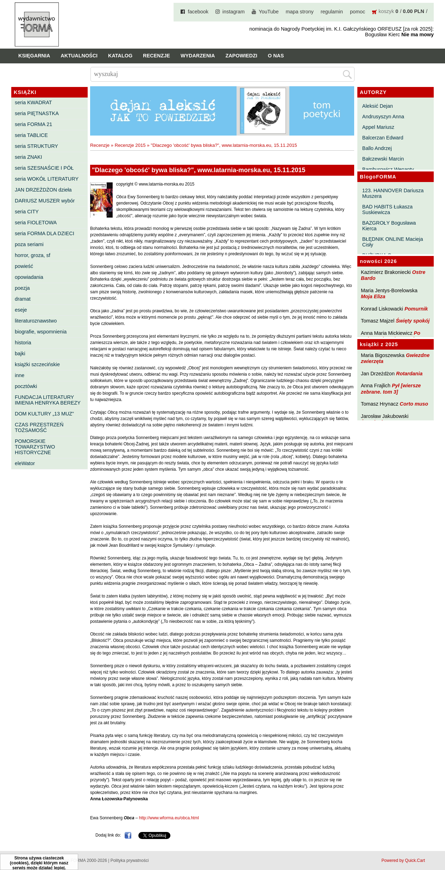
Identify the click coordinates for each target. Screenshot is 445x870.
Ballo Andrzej (377, 148)
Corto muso (414, 404)
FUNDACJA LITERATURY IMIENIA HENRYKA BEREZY (48, 400)
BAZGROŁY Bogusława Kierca (389, 225)
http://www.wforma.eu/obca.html (169, 817)
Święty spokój (413, 321)
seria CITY (27, 211)
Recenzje (156, 55)
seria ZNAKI (28, 157)
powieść (24, 266)
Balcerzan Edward (382, 137)
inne (19, 375)
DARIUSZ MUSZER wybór (45, 201)
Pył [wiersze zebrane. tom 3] (391, 388)
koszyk (386, 11)
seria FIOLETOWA (36, 222)
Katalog (120, 55)
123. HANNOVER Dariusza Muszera (393, 193)
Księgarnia (34, 55)
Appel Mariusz (378, 127)
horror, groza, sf (32, 255)
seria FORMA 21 (33, 124)
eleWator (25, 463)
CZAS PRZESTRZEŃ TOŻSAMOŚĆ (39, 427)
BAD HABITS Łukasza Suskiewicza (387, 209)
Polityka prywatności (130, 860)
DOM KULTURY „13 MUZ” (44, 414)
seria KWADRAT (33, 102)
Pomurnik (416, 309)
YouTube (269, 11)
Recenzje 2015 (130, 145)
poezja (22, 288)
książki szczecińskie (37, 364)
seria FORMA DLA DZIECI (44, 233)
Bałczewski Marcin (383, 159)
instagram (233, 11)
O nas (276, 55)
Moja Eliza (373, 296)
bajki (20, 353)
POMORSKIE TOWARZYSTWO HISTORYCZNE (35, 446)
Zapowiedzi (241, 55)
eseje (21, 310)
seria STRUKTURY (36, 146)
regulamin (332, 11)
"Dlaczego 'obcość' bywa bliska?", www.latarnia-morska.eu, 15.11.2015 (224, 145)
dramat (23, 299)
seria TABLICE (31, 135)
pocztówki (26, 386)
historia (23, 342)
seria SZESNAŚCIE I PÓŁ (44, 168)
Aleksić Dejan (377, 106)
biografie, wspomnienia (41, 331)
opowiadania (29, 277)
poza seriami (29, 244)
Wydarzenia (198, 55)
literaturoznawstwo (36, 321)
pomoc (357, 11)
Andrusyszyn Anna (383, 116)
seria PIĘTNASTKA (37, 113)
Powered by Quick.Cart (403, 860)
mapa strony (300, 11)
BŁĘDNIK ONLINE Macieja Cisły (392, 242)
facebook (198, 11)
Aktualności (79, 55)
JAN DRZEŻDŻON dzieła (43, 190)
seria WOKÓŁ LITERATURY (47, 179)
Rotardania (409, 373)
